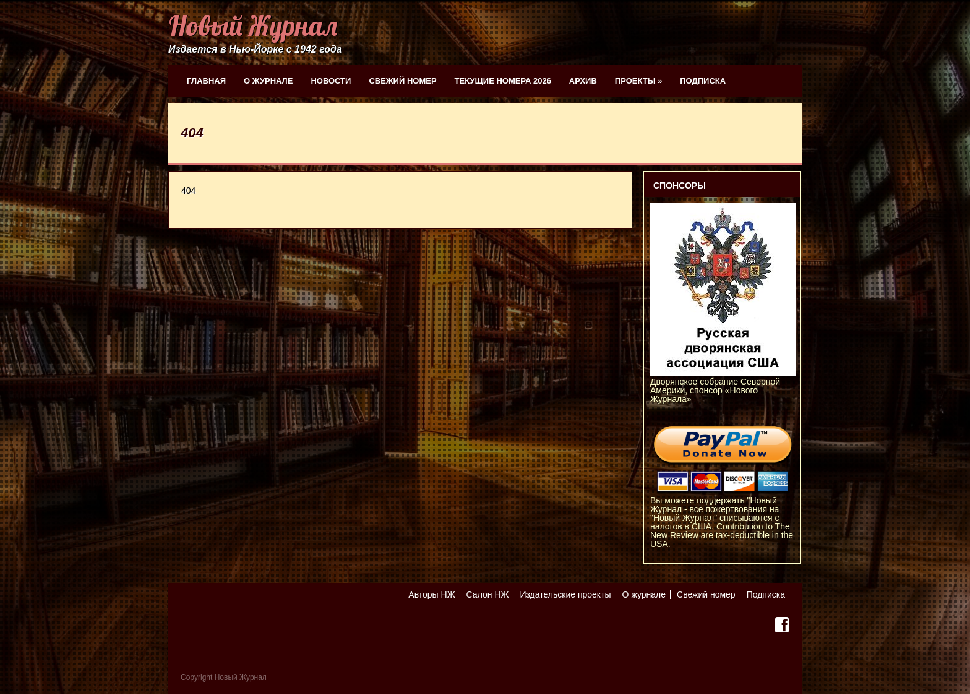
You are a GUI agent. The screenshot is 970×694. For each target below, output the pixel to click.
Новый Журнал (252, 26)
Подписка (703, 80)
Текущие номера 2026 (503, 80)
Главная (206, 80)
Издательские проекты (565, 594)
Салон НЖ (487, 594)
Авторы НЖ (431, 594)
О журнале (268, 80)
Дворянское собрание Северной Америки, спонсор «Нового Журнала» (723, 386)
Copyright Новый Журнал (224, 677)
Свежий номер (402, 80)
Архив (583, 80)
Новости (331, 80)
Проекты (638, 80)
